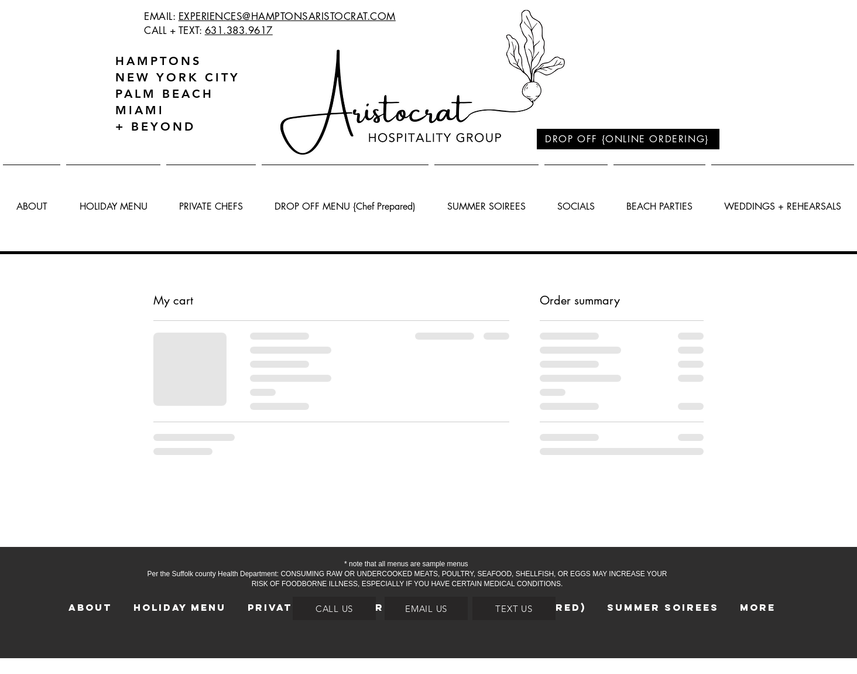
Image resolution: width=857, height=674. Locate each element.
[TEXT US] (514, 608)
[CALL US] (334, 608)
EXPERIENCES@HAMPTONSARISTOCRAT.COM (287, 16)
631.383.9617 (239, 30)
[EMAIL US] (426, 608)
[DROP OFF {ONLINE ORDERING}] (628, 139)
